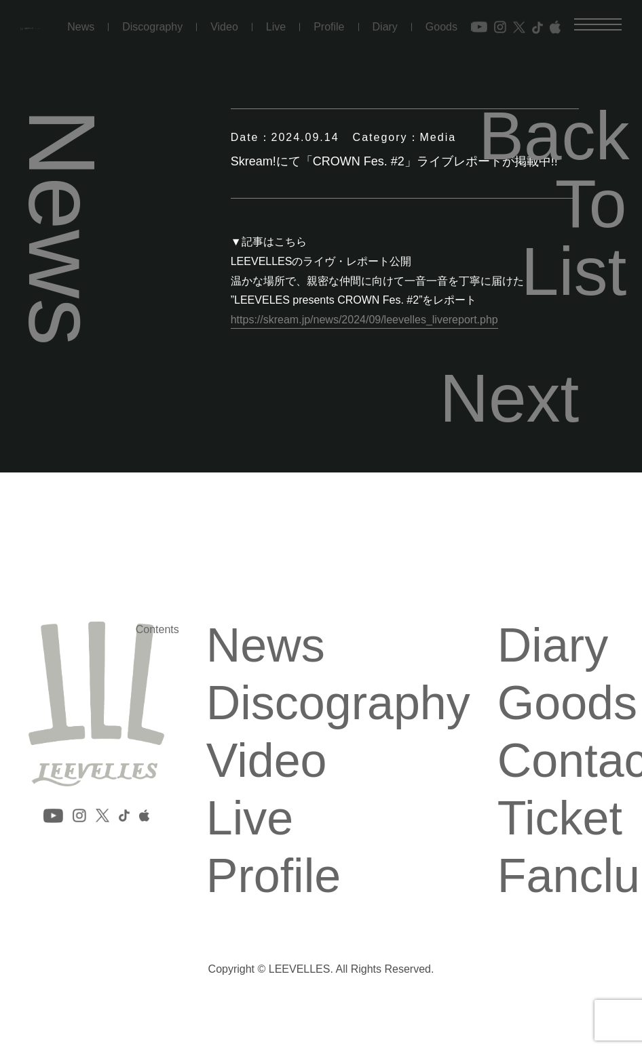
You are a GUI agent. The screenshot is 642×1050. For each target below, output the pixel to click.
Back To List (552, 203)
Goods (441, 18)
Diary (385, 18)
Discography (152, 18)
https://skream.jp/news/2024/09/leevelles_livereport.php (364, 319)
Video (224, 18)
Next (510, 398)
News (80, 18)
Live (276, 18)
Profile (329, 18)
